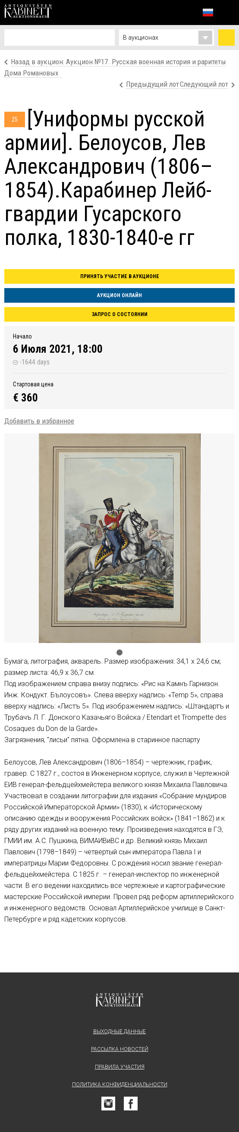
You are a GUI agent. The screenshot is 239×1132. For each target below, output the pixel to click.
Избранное (189, 12)
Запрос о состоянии (120, 314)
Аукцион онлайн (119, 295)
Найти (226, 37)
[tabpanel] (119, 538)
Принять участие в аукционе (119, 276)
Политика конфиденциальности (119, 1085)
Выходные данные (119, 1032)
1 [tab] (119, 652)
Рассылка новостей (119, 1049)
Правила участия (120, 1067)
